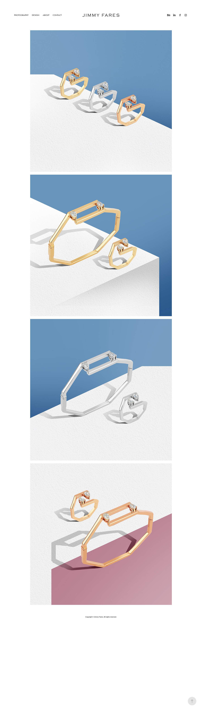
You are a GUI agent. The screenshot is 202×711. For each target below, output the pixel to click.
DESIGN (35, 15)
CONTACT (57, 15)
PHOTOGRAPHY (21, 15)
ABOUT (46, 15)
